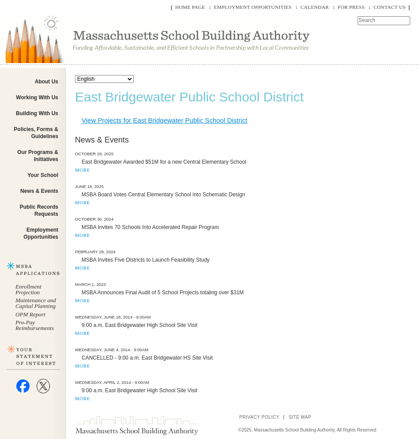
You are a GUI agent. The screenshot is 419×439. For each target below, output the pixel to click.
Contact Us (390, 7)
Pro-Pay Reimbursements (34, 325)
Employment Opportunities (253, 7)
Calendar (314, 7)
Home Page (190, 7)
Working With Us (37, 97)
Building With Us (37, 113)
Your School (42, 175)
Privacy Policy (259, 417)
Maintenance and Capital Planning (35, 303)
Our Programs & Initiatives (37, 155)
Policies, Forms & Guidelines (36, 132)
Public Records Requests (39, 210)
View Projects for (164, 120)
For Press (351, 7)
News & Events (39, 191)
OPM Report (30, 314)
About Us (46, 82)
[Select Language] (104, 79)
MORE (82, 170)
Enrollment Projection (28, 289)
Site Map (299, 417)
